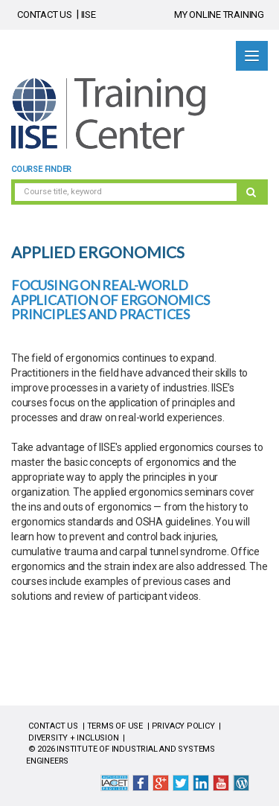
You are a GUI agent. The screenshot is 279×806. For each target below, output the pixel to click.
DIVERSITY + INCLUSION (73, 738)
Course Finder (41, 169)
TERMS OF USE (115, 726)
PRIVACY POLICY (183, 726)
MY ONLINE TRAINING (219, 14)
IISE (88, 14)
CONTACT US (44, 14)
